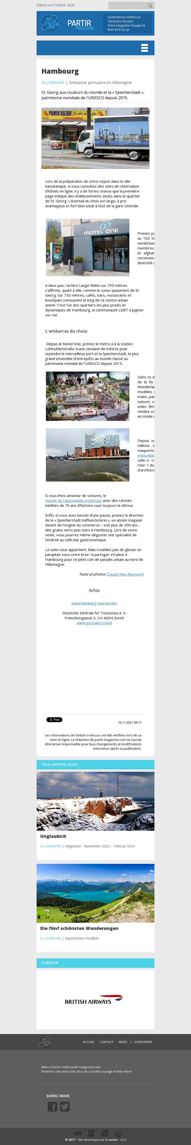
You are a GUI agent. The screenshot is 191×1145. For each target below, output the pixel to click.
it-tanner (111, 1140)
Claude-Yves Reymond (124, 574)
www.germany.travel (94, 622)
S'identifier (143, 1042)
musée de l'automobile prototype (73, 500)
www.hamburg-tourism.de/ (94, 603)
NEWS (123, 1042)
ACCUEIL (89, 1042)
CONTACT (107, 1042)
